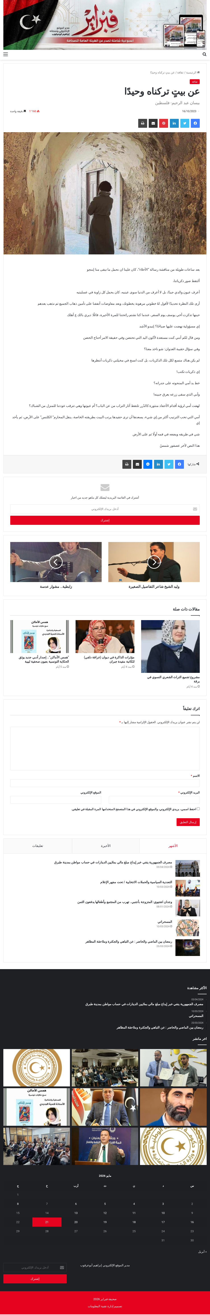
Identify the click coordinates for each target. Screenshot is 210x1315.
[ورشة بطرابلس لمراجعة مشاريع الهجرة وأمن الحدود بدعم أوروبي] (105, 1068)
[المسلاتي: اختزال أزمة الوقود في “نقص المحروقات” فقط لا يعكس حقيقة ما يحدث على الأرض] (173, 1107)
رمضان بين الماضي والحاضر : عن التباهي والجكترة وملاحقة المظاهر (128, 942)
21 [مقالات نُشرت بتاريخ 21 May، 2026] (47, 1222)
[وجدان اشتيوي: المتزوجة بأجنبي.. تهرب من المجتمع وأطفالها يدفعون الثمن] (187, 908)
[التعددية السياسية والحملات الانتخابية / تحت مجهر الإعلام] (187, 888)
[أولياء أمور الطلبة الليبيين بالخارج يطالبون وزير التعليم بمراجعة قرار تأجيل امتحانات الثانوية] (36, 1068)
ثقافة (180, 72)
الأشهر (173, 846)
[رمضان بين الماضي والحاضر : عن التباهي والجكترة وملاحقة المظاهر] (187, 948)
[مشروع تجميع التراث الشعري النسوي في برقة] (170, 646)
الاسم (195, 775)
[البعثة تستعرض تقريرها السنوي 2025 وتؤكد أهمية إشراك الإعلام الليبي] (36, 1147)
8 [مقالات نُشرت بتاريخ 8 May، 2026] (18, 1204)
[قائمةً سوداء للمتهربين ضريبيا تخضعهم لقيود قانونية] (105, 1107)
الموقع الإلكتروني (90, 792)
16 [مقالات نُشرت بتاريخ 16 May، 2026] (192, 1222)
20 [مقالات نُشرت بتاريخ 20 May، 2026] (76, 1222)
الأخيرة (106, 846)
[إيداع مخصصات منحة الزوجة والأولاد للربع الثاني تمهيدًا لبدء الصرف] (173, 1147)
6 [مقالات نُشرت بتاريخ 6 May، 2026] (76, 1204)
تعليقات (37, 846)
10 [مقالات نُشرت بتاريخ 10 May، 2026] (163, 1213)
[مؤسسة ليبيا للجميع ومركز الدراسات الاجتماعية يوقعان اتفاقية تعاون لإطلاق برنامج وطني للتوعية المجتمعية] (173, 1068)
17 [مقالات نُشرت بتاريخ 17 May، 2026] (163, 1222)
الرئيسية (193, 72)
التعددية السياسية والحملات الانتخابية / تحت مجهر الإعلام (136, 882)
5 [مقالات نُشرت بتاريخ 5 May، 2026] (105, 1204)
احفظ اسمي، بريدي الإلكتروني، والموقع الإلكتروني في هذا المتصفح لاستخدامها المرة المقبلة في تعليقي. (133, 809)
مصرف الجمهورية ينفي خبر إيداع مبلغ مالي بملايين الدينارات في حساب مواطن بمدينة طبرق (113, 862)
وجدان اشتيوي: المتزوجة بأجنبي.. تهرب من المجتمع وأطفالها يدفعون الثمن (124, 902)
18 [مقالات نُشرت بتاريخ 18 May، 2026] (134, 1222)
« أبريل (202, 1252)
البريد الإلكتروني (189, 792)
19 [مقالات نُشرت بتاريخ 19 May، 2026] (105, 1222)
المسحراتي (164, 922)
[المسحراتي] (187, 928)
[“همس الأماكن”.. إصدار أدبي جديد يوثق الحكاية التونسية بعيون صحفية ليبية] (39, 636)
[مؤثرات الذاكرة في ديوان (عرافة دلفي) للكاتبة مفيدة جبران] (105, 636)
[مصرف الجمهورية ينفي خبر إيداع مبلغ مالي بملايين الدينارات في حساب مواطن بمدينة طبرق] (187, 868)
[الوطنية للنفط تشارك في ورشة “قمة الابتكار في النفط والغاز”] (105, 1147)
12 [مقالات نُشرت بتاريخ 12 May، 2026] (105, 1213)
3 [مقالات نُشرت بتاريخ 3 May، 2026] (163, 1204)
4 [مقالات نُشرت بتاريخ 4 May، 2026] (134, 1204)
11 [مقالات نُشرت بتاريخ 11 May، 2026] (134, 1213)
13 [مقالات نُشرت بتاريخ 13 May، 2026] (76, 1213)
